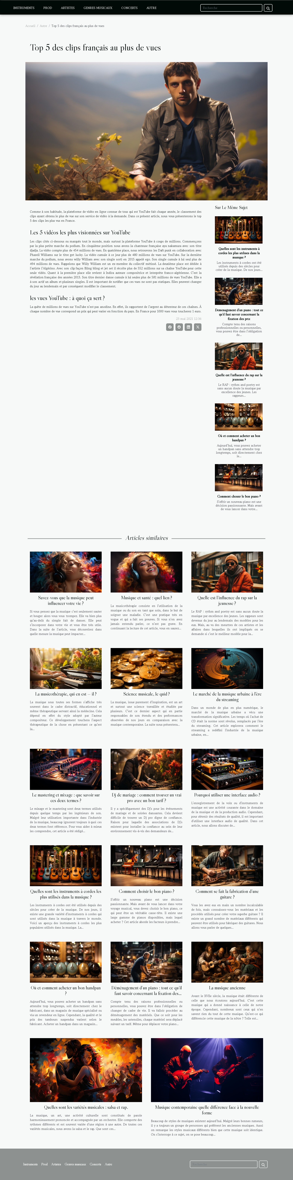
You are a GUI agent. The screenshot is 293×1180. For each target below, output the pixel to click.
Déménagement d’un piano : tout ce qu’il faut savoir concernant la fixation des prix (239, 314)
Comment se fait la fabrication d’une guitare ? (227, 894)
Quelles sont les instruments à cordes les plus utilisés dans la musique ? (239, 252)
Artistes (68, 8)
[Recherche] (231, 8)
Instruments (23, 8)
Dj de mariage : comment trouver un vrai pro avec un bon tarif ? (146, 797)
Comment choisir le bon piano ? (239, 496)
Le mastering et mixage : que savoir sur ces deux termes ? (66, 797)
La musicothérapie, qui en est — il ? (66, 694)
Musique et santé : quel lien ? (146, 598)
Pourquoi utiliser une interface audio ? (227, 795)
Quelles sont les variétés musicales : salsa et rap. (86, 1107)
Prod (47, 8)
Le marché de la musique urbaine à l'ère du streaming (227, 696)
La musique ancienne (227, 988)
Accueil (30, 26)
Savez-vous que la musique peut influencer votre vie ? (66, 600)
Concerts (129, 8)
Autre (151, 8)
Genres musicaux (98, 8)
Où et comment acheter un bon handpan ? (239, 437)
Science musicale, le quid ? (146, 694)
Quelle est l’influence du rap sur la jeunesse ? (239, 377)
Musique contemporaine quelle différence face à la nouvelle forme (207, 1110)
